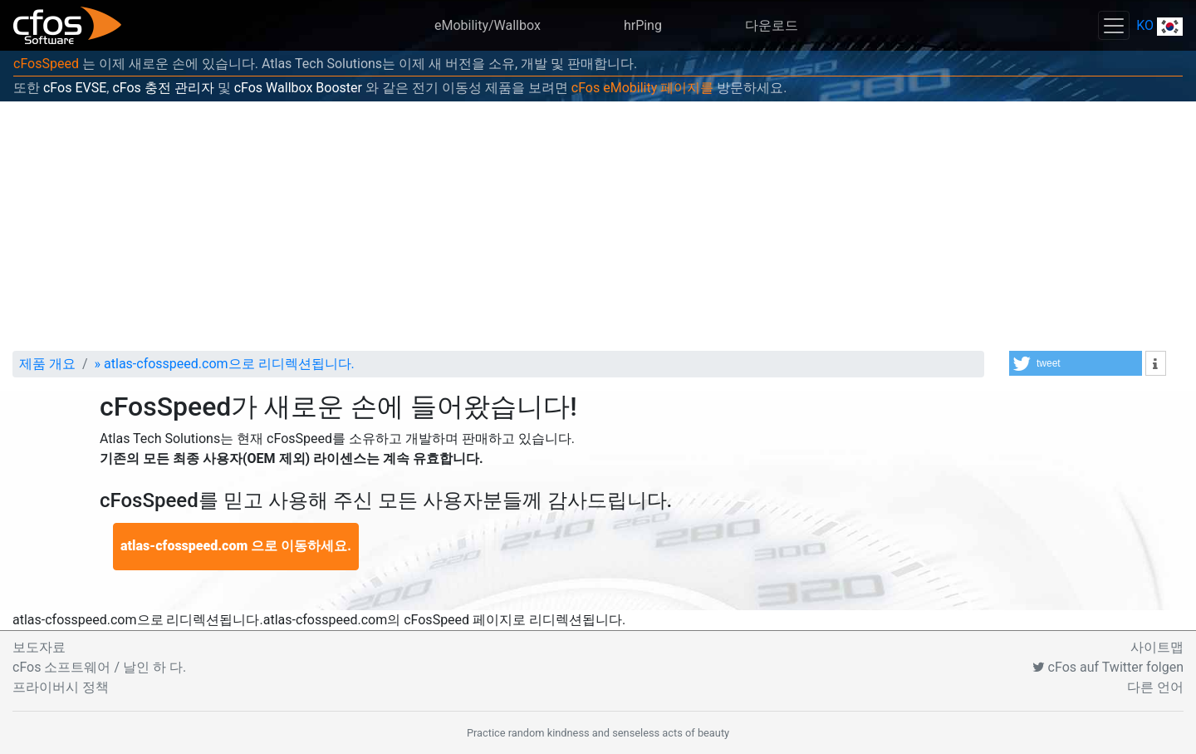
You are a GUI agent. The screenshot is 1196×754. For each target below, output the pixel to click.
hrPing (643, 25)
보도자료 (39, 647)
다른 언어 (1155, 687)
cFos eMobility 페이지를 (642, 88)
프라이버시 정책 (60, 687)
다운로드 (771, 25)
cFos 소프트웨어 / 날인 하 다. (99, 667)
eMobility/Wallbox (487, 25)
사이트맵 (1157, 647)
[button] (1075, 363)
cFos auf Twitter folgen (1108, 667)
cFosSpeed (46, 63)
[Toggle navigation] (1114, 25)
